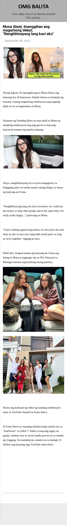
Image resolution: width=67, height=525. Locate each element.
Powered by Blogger (33, 511)
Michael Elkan (41, 518)
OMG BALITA (33, 7)
